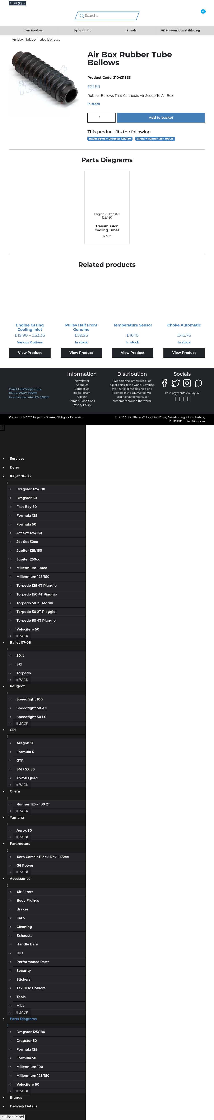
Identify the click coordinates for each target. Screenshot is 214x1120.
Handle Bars (27, 944)
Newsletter (82, 380)
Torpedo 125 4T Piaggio (37, 586)
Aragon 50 (25, 743)
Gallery (82, 396)
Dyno (14, 467)
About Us (82, 384)
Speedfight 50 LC (31, 717)
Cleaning (24, 927)
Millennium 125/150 (33, 577)
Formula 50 (26, 524)
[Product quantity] (101, 118)
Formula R (25, 752)
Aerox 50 (24, 831)
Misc (20, 1006)
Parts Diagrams (23, 1019)
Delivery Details (23, 1106)
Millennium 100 (30, 1067)
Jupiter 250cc (28, 559)
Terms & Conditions (82, 401)
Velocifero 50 (28, 629)
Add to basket (161, 118)
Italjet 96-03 (20, 476)
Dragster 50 (27, 498)
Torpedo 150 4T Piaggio (37, 594)
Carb (21, 918)
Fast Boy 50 (27, 507)
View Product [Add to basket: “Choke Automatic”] (184, 353)
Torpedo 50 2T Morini (35, 603)
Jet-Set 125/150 (29, 533)
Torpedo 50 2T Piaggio (36, 612)
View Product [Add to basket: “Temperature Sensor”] (133, 353)
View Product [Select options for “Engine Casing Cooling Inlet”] (30, 353)
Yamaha (17, 818)
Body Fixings (28, 900)
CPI (13, 730)
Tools (21, 997)
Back (22, 636)
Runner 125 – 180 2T (33, 804)
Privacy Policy (82, 405)
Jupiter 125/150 (29, 551)
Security (24, 971)
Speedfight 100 (30, 699)
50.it (20, 656)
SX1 (19, 664)
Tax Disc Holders (31, 988)
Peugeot (17, 686)
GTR (20, 761)
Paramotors (20, 844)
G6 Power (25, 866)
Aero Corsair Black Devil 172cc (43, 857)
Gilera (15, 791)
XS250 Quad (27, 778)
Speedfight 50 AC (32, 708)
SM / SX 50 (26, 769)
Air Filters (25, 892)
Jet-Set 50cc (27, 542)
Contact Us (82, 388)
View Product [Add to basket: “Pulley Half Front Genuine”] (81, 353)
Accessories (20, 879)
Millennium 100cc (32, 568)
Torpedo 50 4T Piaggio (36, 621)
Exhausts (24, 936)
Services (17, 459)
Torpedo (24, 673)
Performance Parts (33, 962)
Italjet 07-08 (20, 643)
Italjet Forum (82, 392)
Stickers (24, 979)
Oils (20, 953)
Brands (131, 30)
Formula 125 (27, 516)
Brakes (22, 909)
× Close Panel (13, 1117)
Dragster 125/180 (31, 489)
